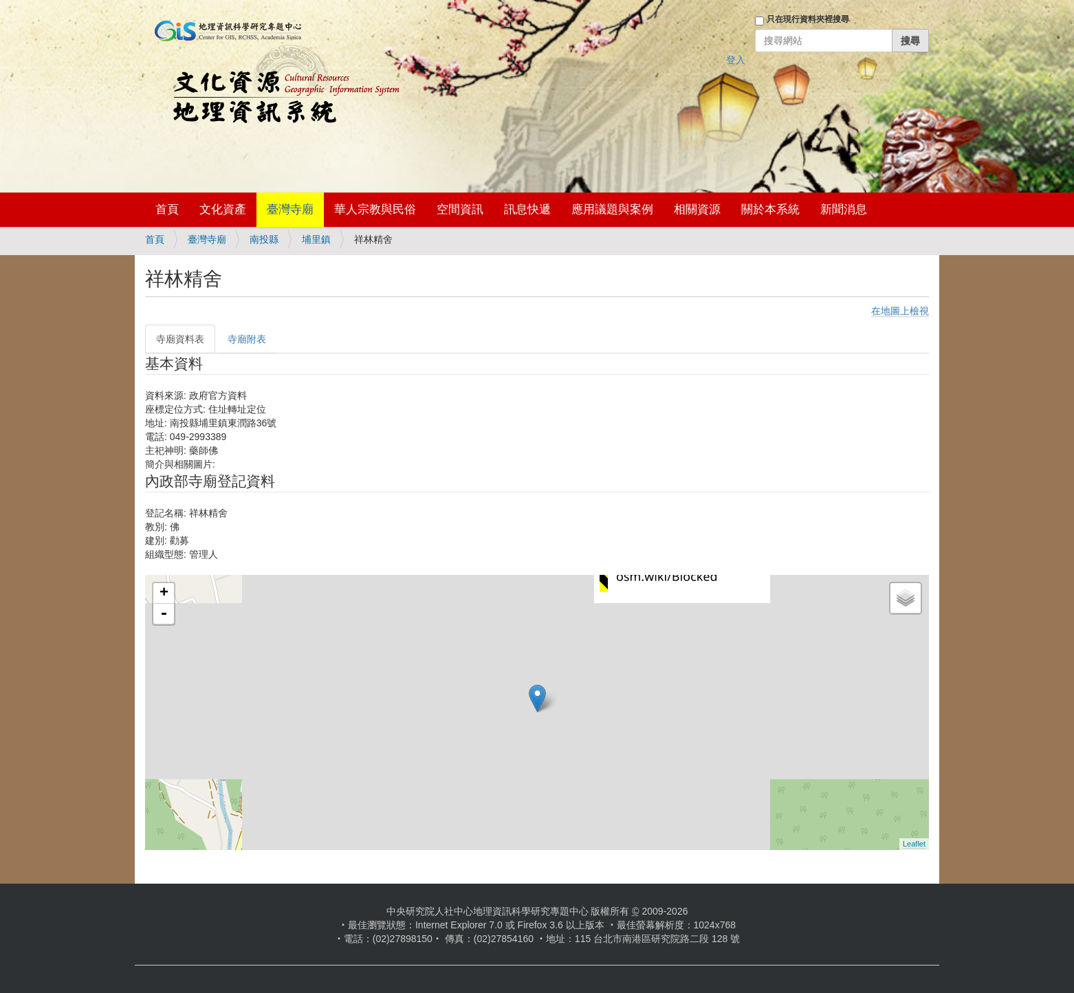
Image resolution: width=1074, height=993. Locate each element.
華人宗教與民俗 (375, 209)
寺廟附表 (247, 339)
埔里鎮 (316, 239)
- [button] (163, 614)
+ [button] (164, 593)
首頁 (167, 209)
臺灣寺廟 (290, 209)
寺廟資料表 (180, 339)
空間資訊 (460, 209)
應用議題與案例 (612, 209)
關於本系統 (770, 209)
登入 (735, 59)
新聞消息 (843, 209)
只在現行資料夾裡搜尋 (808, 19)
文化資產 (222, 209)
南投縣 (264, 239)
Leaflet (914, 844)
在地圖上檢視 (900, 310)
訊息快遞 (527, 209)
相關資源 (697, 209)
